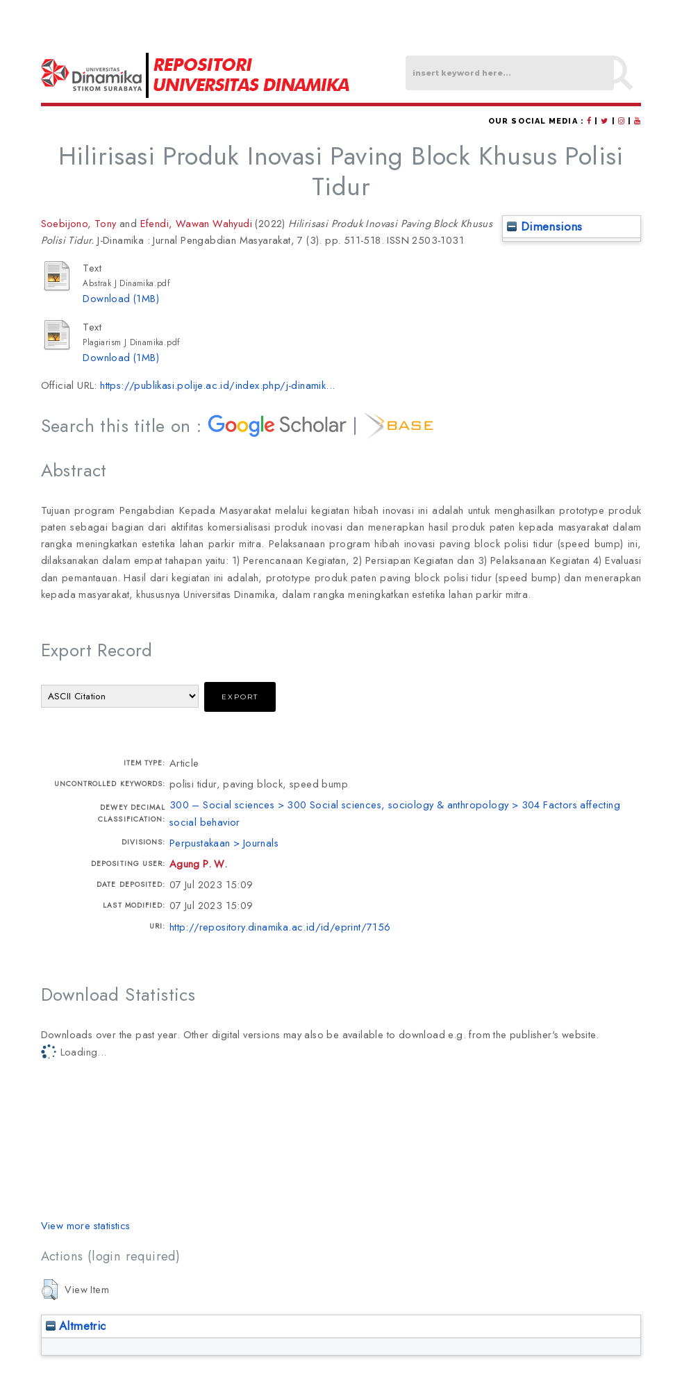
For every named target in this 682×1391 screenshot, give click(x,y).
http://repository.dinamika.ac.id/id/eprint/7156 (280, 926)
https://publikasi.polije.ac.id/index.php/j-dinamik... (217, 385)
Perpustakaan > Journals (223, 842)
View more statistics (86, 1225)
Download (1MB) (121, 298)
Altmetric (76, 1325)
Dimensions (544, 226)
